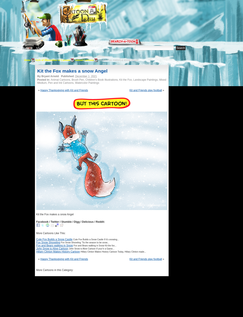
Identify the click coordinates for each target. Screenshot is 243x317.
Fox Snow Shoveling (48, 242)
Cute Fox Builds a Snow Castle (54, 239)
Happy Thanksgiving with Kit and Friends (64, 90)
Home (25, 48)
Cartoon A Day (93, 14)
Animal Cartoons (84, 60)
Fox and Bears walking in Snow (54, 245)
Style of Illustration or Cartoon (52, 60)
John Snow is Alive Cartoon (52, 248)
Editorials (56, 48)
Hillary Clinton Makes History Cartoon (58, 251)
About (40, 48)
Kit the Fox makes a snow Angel (72, 70)
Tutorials (74, 48)
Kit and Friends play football (145, 90)
